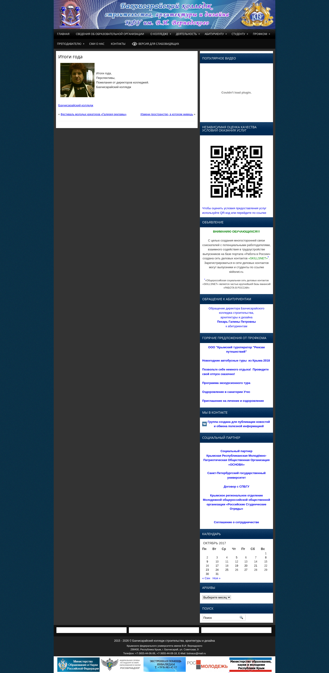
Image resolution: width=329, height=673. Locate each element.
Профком (262, 32)
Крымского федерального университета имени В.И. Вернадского (164, 645)
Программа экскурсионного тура (226, 383)
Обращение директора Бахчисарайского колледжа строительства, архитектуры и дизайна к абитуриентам (236, 317)
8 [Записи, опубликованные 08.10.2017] (266, 557)
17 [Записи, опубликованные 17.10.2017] (216, 565)
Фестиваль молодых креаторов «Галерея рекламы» (94, 114)
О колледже (161, 32)
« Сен (206, 578)
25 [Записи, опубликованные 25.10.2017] (226, 569)
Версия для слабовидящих (155, 44)
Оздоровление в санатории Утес (226, 392)
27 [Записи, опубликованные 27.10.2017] (245, 569)
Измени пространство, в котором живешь (167, 114)
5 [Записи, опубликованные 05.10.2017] (236, 557)
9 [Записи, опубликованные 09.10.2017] (207, 561)
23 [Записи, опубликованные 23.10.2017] (207, 569)
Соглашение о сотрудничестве (236, 522)
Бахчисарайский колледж (75, 105)
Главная (63, 34)
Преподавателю (71, 42)
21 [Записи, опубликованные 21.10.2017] (255, 565)
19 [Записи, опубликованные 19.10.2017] (236, 565)
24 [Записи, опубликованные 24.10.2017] (216, 569)
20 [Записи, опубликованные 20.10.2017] (245, 565)
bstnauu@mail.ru (196, 653)
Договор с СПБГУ (236, 486)
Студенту (241, 32)
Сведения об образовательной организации (110, 34)
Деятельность (189, 32)
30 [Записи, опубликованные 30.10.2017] (207, 574)
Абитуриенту (216, 32)
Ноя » (217, 578)
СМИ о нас (96, 44)
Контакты (118, 44)
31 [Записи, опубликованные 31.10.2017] (216, 574)
